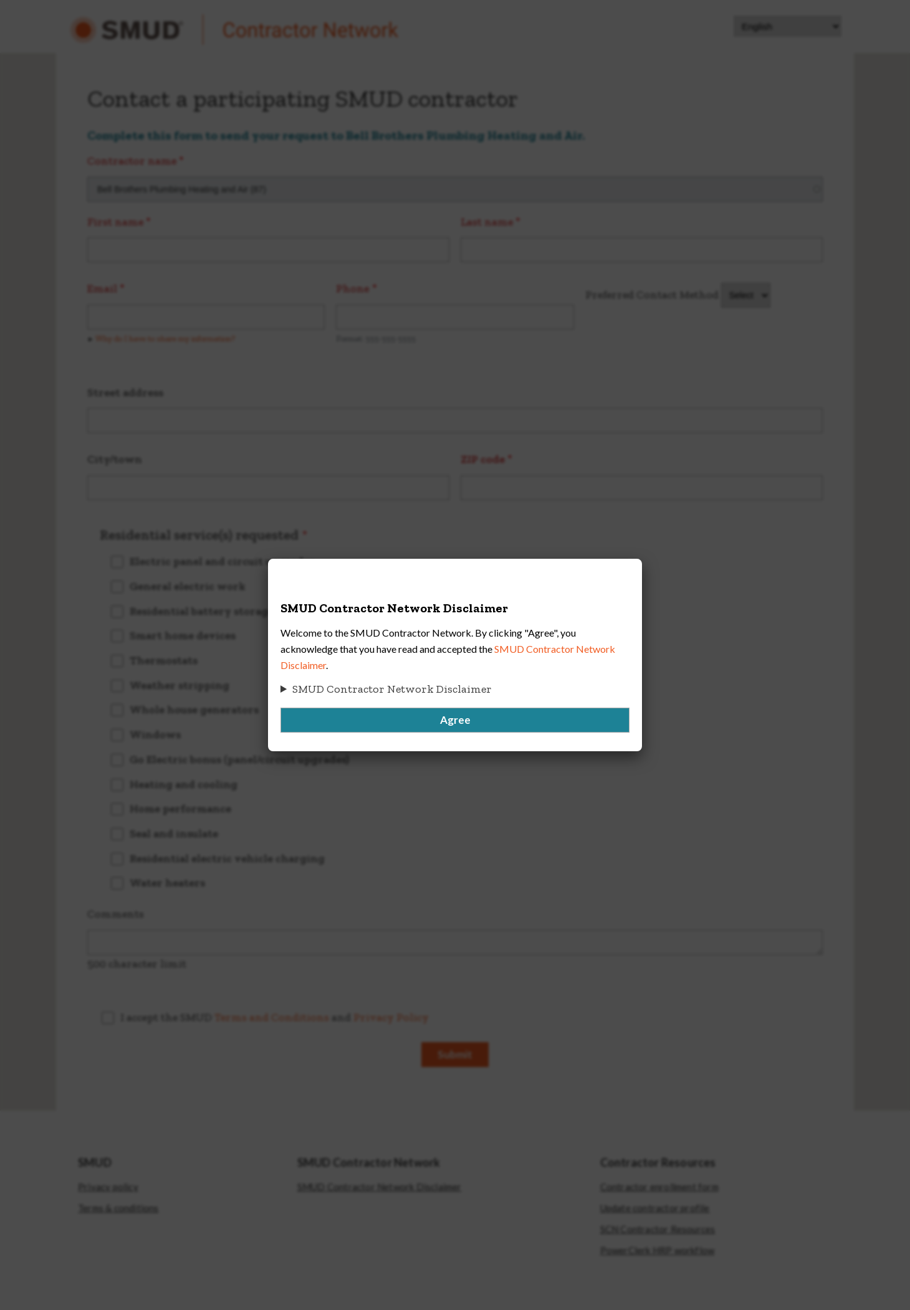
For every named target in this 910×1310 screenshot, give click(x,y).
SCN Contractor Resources (658, 1229)
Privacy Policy (391, 1017)
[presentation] (555, 1031)
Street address (125, 392)
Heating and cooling (183, 784)
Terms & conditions (118, 1208)
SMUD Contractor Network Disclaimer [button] (392, 689)
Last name (487, 222)
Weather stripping (179, 685)
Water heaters (167, 883)
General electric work (188, 586)
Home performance (180, 808)
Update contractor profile (655, 1208)
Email (102, 288)
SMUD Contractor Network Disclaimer (379, 1187)
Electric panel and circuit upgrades (222, 561)
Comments (115, 914)
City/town (114, 459)
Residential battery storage (202, 611)
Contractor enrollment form (659, 1187)
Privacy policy (108, 1187)
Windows (155, 734)
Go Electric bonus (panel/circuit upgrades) (239, 759)
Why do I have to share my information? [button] (165, 338)
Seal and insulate (174, 833)
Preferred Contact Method (652, 294)
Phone (352, 288)
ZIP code (483, 459)
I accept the (275, 1017)
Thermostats (164, 660)
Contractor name (131, 161)
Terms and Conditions (271, 1017)
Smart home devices (183, 635)
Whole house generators (194, 709)
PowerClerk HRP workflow (657, 1250)
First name (115, 222)
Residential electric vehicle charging (227, 858)
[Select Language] (787, 26)
